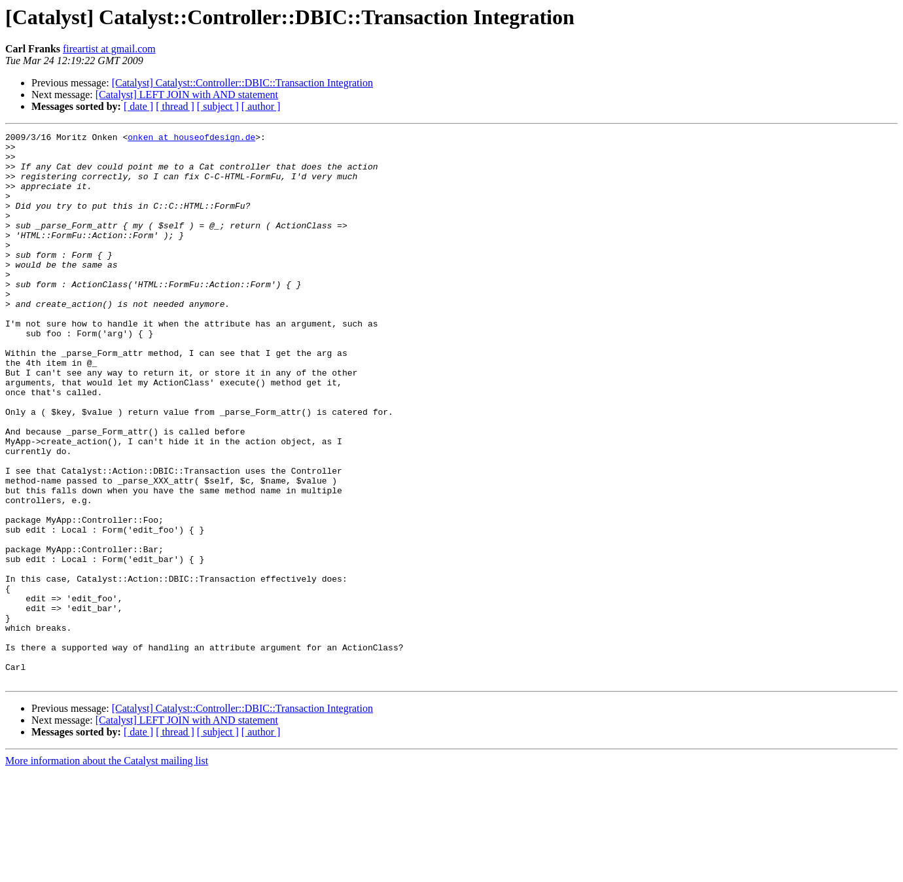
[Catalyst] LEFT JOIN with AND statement (187, 94)
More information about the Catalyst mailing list (106, 870)
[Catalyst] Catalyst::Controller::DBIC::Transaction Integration (242, 82)
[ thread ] (175, 106)
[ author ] (261, 106)
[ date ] (138, 106)
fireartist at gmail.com (109, 48)
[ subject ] (218, 106)
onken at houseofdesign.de (191, 139)
